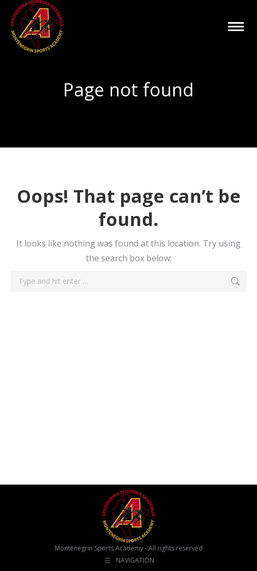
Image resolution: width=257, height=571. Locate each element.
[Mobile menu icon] (235, 26)
